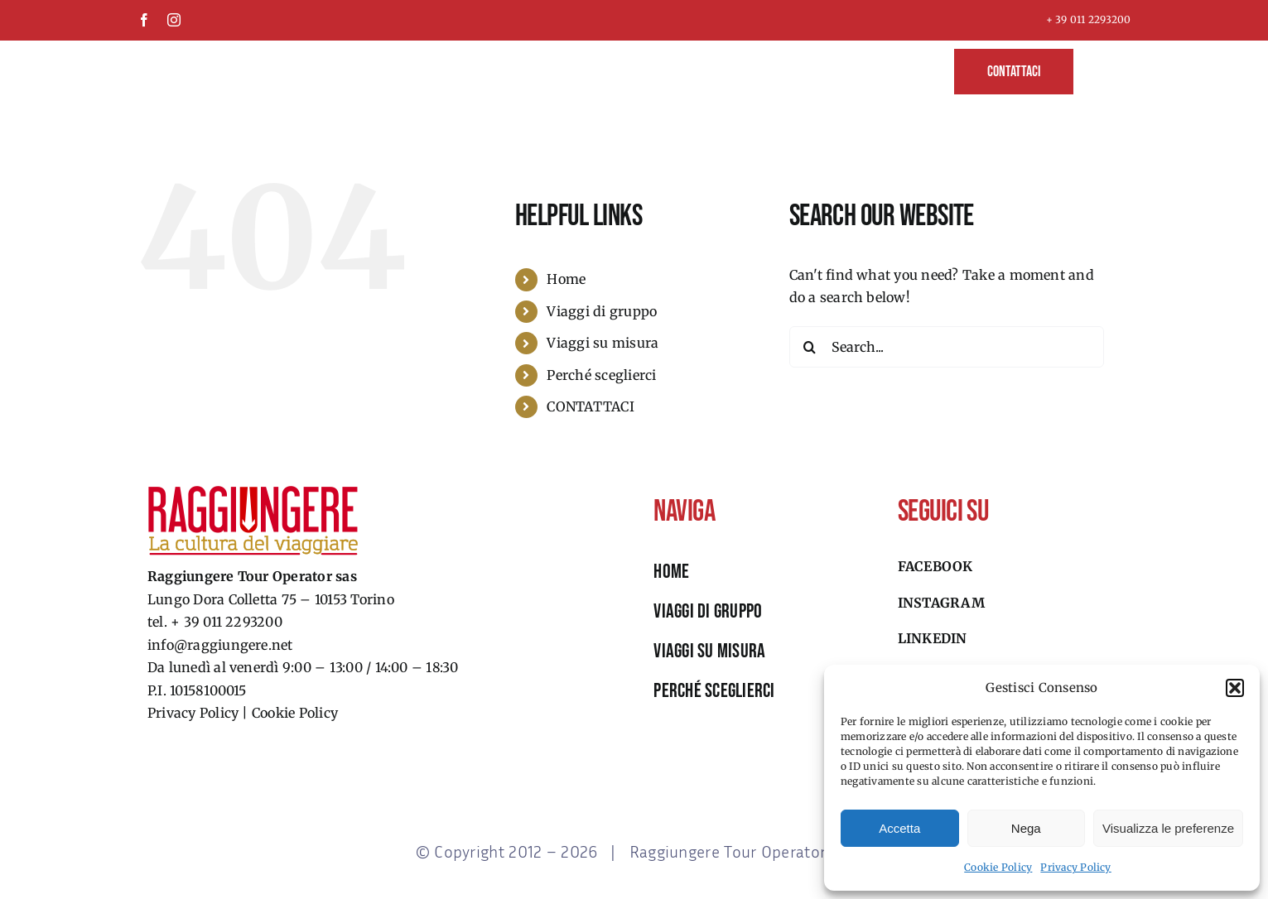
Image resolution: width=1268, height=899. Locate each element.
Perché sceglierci (601, 375)
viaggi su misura (709, 651)
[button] (1235, 688)
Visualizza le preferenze (1168, 828)
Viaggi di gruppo (602, 311)
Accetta (899, 828)
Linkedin (932, 638)
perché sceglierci (713, 691)
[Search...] (946, 347)
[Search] (810, 347)
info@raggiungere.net (220, 645)
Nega (1026, 828)
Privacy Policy (1075, 867)
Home (566, 279)
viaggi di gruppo (707, 611)
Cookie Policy (998, 867)
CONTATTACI (590, 406)
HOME (671, 572)
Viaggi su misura (602, 342)
